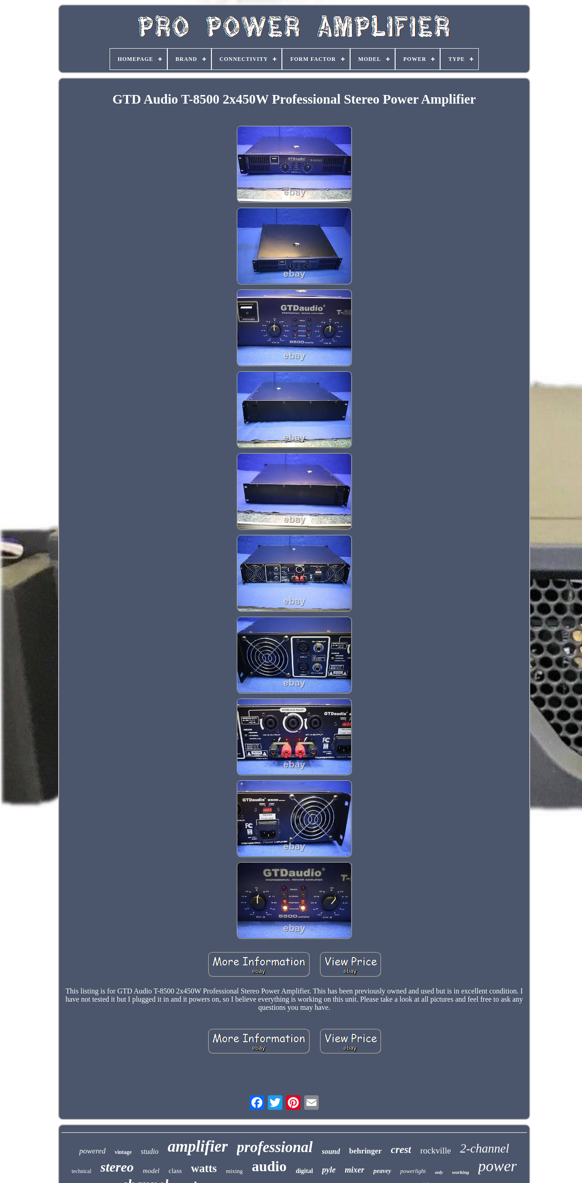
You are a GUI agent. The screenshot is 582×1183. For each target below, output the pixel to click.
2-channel (484, 1148)
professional (275, 1147)
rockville (435, 1150)
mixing (234, 1171)
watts (204, 1168)
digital (304, 1171)
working (460, 1172)
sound (331, 1151)
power (497, 1166)
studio (150, 1151)
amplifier (198, 1146)
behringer (365, 1151)
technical (81, 1171)
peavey (382, 1171)
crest (401, 1149)
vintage (123, 1152)
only (439, 1172)
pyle (329, 1169)
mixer (354, 1169)
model (151, 1170)
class (175, 1170)
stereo (117, 1166)
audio (269, 1166)
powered (92, 1151)
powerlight (413, 1171)
